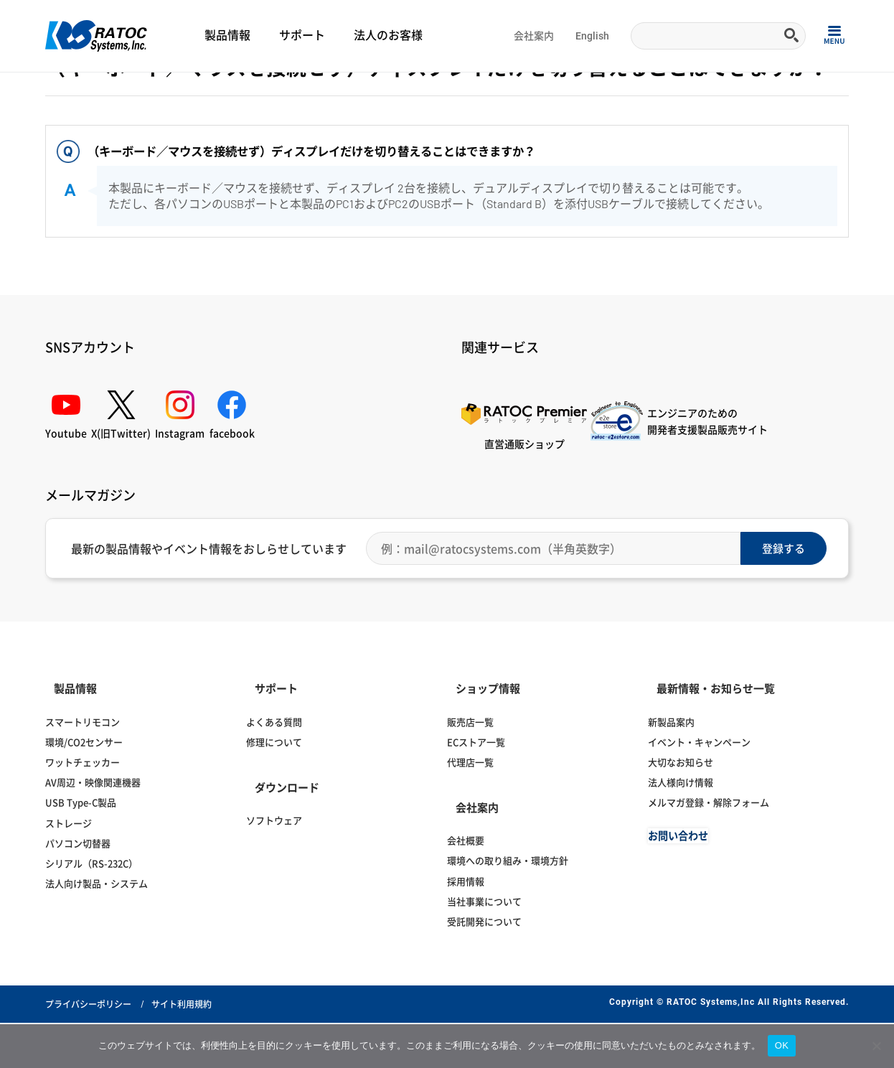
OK (782, 1045)
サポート (302, 35)
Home (56, 91)
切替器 (148, 91)
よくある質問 (102, 91)
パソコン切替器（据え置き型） (308, 91)
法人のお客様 (388, 35)
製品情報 (227, 35)
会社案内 (534, 36)
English (592, 36)
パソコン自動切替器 (206, 91)
